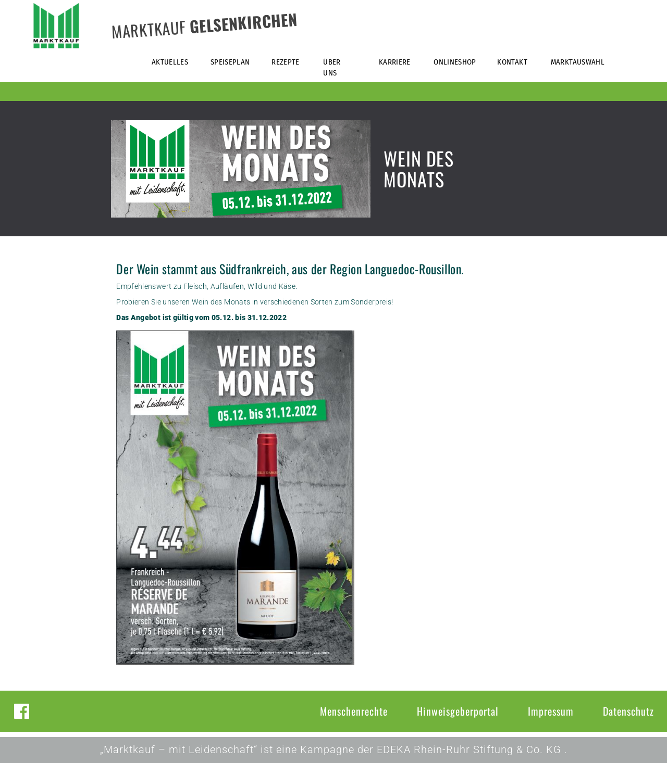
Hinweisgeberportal (458, 711)
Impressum (551, 711)
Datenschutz (628, 711)
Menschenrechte (354, 711)
